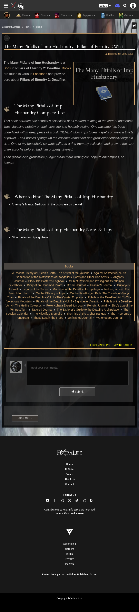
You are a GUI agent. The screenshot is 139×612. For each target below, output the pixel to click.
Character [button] (63, 15)
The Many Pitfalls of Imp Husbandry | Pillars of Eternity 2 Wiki (63, 46)
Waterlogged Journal (109, 317)
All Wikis (69, 469)
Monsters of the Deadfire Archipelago (76, 289)
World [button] (107, 15)
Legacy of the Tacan (35, 289)
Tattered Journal (42, 309)
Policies (69, 563)
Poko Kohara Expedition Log (64, 305)
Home (69, 464)
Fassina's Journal (101, 285)
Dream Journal (76, 285)
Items (28, 27)
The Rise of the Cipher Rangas (86, 313)
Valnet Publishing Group (83, 574)
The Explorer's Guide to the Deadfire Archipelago (88, 309)
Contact (69, 484)
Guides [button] (125, 15)
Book (7, 68)
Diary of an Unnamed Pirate (44, 285)
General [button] (42, 15)
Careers (69, 549)
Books (39, 27)
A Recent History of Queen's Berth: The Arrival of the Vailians (50, 273)
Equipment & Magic (11, 27)
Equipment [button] (86, 15)
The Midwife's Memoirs (47, 313)
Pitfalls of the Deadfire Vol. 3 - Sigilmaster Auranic (67, 301)
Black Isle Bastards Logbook (46, 281)
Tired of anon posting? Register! (109, 345)
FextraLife (48, 574)
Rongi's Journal (97, 305)
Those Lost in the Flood (48, 317)
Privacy (70, 558)
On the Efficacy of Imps (50, 293)
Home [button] (23, 15)
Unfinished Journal (80, 317)
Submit (77, 391)
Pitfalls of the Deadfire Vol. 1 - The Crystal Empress (50, 297)
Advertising (69, 543)
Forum (69, 474)
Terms (69, 553)
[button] (105, 5)
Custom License (74, 513)
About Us (69, 479)
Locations (40, 74)
